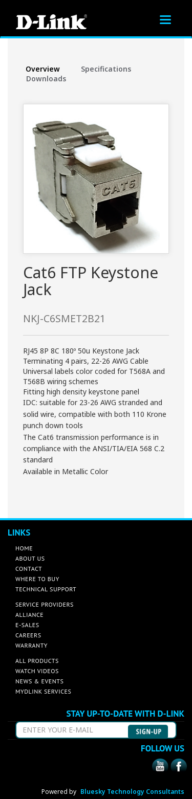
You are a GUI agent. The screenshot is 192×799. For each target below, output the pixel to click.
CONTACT (28, 568)
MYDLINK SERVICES (43, 691)
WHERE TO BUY (37, 579)
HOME (24, 548)
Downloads (46, 78)
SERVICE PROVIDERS (44, 604)
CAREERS (28, 635)
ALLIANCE (29, 614)
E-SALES (27, 625)
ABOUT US (30, 558)
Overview (43, 69)
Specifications (106, 69)
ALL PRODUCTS (37, 660)
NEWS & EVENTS (39, 681)
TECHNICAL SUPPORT (45, 589)
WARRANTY (31, 645)
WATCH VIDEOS (37, 671)
